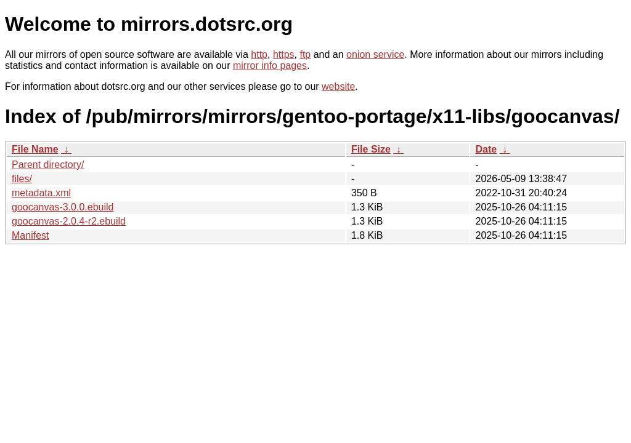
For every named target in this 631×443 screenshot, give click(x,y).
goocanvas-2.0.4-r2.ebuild (69, 221)
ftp (305, 54)
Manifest (30, 235)
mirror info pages (270, 65)
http (259, 54)
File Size (371, 149)
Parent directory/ (48, 164)
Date (486, 149)
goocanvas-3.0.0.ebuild (62, 207)
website (338, 86)
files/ (22, 179)
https (284, 54)
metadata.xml (41, 193)
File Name (35, 149)
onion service (375, 54)
